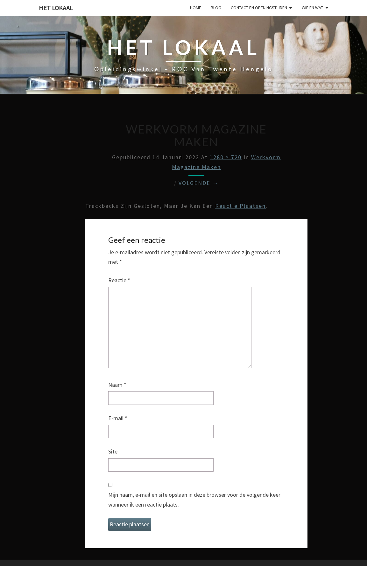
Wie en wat (312, 7)
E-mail (117, 418)
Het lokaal (56, 8)
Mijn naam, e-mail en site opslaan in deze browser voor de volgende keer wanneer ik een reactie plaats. (194, 499)
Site (112, 451)
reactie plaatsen (240, 205)
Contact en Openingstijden (259, 7)
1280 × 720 (226, 157)
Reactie (119, 280)
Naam (117, 384)
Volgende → (199, 183)
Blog (216, 7)
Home (195, 7)
